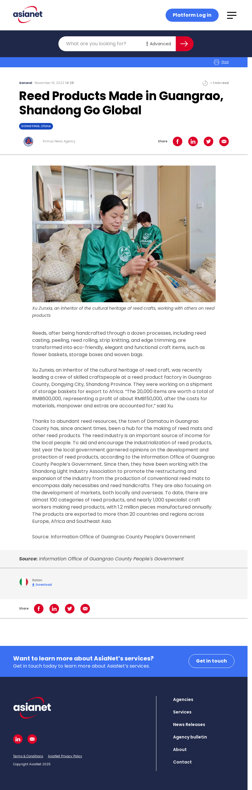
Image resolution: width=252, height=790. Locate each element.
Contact (182, 762)
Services (182, 712)
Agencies (183, 699)
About (180, 749)
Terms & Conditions (28, 756)
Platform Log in (192, 15)
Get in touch (211, 660)
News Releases (189, 724)
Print (221, 62)
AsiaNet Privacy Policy (65, 756)
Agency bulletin (190, 737)
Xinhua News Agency (59, 141)
